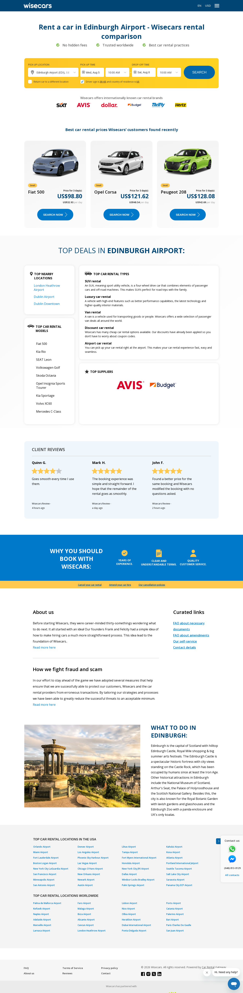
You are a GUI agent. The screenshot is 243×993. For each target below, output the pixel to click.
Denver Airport (86, 846)
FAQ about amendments (191, 635)
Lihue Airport (129, 846)
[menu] (217, 5)
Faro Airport (84, 903)
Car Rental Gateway (214, 967)
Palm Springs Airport (133, 885)
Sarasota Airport (175, 879)
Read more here (44, 647)
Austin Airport (85, 885)
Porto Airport (173, 903)
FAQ (26, 968)
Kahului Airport (174, 846)
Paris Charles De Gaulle (178, 925)
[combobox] (108, 72)
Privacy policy (109, 968)
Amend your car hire (120, 584)
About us (29, 973)
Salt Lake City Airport (177, 874)
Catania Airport (174, 908)
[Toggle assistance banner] (218, 841)
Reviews (67, 973)
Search (199, 72)
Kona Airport (173, 852)
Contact (105, 973)
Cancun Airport (86, 925)
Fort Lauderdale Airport (46, 857)
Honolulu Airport (131, 863)
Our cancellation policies (152, 584)
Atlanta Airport (174, 857)
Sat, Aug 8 (143, 72)
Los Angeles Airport (88, 852)
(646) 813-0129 (232, 868)
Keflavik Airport (41, 908)
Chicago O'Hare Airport (90, 868)
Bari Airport (172, 919)
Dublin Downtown (47, 304)
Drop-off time (140, 64)
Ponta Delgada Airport (134, 930)
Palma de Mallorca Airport (47, 903)
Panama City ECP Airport (179, 885)
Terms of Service (72, 968)
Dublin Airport (44, 297)
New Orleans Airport (89, 874)
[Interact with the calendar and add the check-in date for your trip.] (92, 72)
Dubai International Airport (136, 925)
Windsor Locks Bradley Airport (138, 879)
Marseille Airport (42, 925)
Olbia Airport (129, 914)
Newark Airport (86, 879)
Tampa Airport (130, 852)
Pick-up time (87, 64)
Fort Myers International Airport (139, 857)
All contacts (232, 875)
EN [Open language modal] (199, 5)
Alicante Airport (86, 919)
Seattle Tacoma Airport (179, 868)
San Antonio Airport (44, 885)
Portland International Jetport (182, 863)
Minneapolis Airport (43, 879)
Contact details (184, 647)
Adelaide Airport (42, 919)
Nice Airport (128, 908)
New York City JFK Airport (135, 868)
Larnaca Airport (41, 930)
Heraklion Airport (131, 919)
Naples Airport (41, 914)
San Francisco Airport (44, 874)
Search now (55, 214)
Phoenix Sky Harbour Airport (93, 857)
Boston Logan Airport (45, 863)
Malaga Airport (86, 908)
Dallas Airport (129, 874)
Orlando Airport (41, 846)
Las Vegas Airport (87, 863)
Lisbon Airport (129, 903)
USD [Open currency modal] (208, 5)
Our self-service (185, 641)
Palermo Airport (175, 914)
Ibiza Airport (84, 914)
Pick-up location (38, 64)
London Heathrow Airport (92, 930)
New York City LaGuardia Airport (50, 868)
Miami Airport (40, 852)
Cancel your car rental (90, 584)
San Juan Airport (175, 930)
